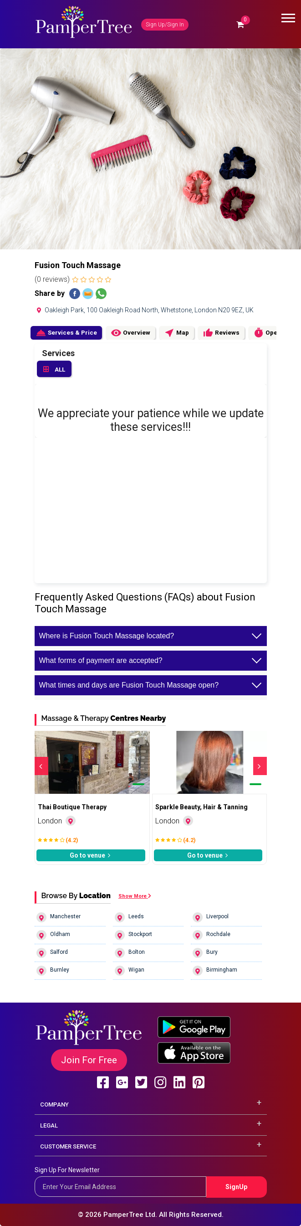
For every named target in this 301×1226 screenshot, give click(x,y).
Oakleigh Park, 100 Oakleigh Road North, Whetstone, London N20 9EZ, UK (144, 310)
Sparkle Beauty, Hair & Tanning (201, 807)
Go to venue (91, 855)
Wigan (129, 971)
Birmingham (215, 971)
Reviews (221, 333)
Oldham (53, 935)
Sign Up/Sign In (165, 24)
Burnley (52, 971)
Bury (205, 953)
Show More (134, 896)
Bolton (130, 953)
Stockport (133, 935)
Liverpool (211, 917)
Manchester (58, 917)
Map (176, 333)
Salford (52, 953)
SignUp (236, 1186)
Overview (130, 333)
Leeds (129, 917)
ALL (54, 370)
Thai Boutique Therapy (72, 807)
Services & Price (66, 333)
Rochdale (211, 935)
